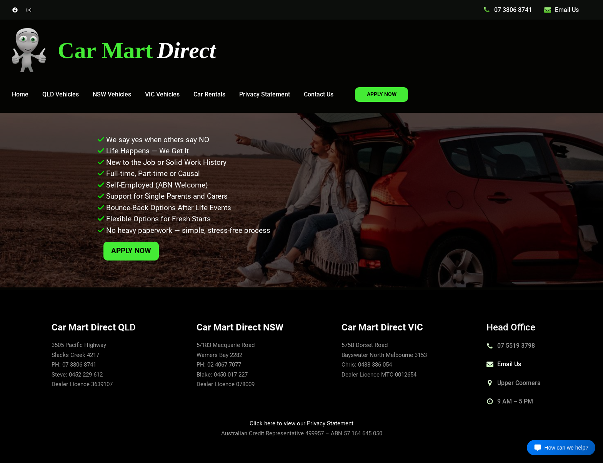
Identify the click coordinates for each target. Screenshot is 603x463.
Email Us (567, 9)
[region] (301, 200)
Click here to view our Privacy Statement (301, 423)
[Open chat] (561, 447)
